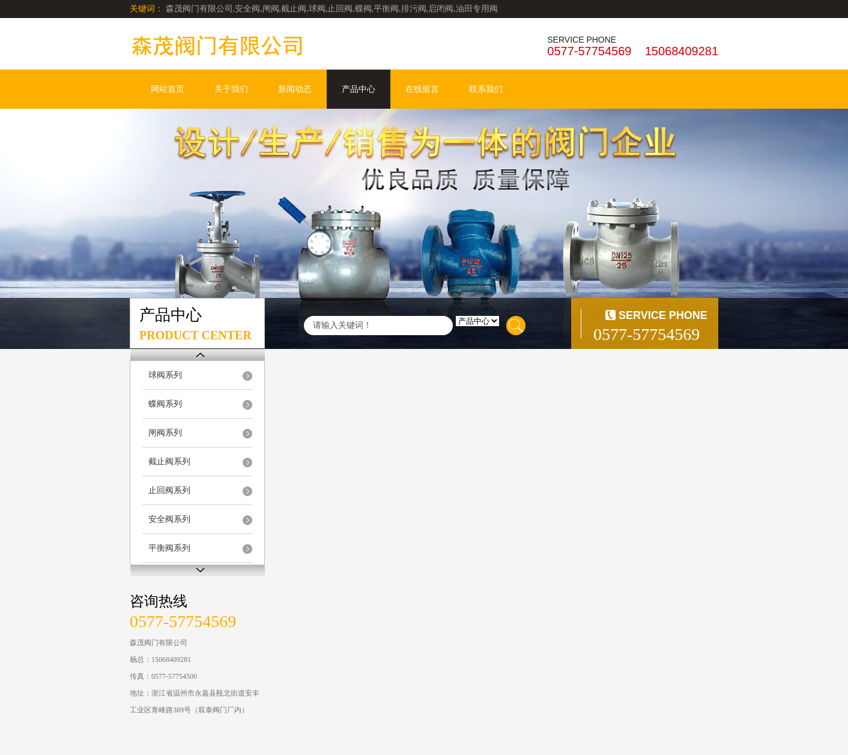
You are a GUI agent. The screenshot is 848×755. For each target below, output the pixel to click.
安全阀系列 (169, 519)
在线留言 (422, 89)
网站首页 (167, 89)
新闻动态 (295, 89)
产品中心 (358, 89)
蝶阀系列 (165, 403)
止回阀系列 (169, 490)
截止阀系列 (169, 461)
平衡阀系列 (169, 548)
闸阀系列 (165, 432)
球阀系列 (165, 375)
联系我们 (486, 89)
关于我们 (231, 89)
